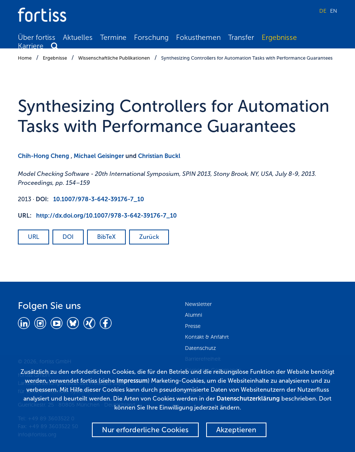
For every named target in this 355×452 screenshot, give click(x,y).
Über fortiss (36, 37)
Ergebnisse (279, 37)
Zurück (149, 236)
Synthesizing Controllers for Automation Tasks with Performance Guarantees (247, 58)
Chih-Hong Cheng (43, 155)
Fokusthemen (198, 37)
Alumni (193, 315)
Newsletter (198, 304)
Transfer (241, 37)
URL (33, 236)
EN (333, 10)
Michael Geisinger (99, 155)
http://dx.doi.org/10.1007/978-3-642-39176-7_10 (106, 215)
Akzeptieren (236, 430)
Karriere (31, 46)
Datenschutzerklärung (248, 398)
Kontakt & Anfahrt (207, 337)
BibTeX (106, 236)
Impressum (132, 380)
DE (322, 10)
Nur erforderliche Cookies (145, 430)
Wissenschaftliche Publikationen (114, 58)
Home (25, 58)
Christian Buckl (159, 155)
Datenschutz (200, 348)
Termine (113, 37)
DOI (68, 236)
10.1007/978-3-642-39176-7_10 (98, 199)
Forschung (151, 37)
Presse (193, 326)
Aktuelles (78, 37)
